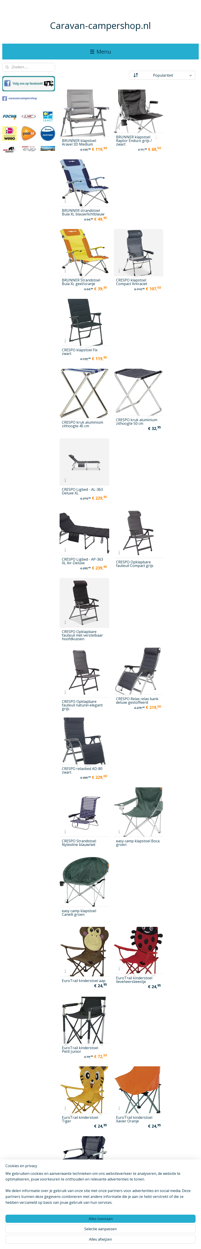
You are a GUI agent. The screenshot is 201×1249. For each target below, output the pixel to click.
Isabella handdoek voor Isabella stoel (77, 838)
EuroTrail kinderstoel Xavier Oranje (128, 581)
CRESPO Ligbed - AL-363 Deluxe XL (175, 263)
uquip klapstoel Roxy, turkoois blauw (80, 962)
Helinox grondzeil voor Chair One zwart (81, 711)
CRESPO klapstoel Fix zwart (175, 199)
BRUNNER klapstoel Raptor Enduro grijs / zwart (128, 134)
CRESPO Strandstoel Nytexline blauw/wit (79, 456)
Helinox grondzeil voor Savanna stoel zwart (129, 711)
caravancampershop (19, 98)
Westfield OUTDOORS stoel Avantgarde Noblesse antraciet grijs (176, 1149)
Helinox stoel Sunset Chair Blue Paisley (175, 711)
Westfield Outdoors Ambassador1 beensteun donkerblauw (126, 1022)
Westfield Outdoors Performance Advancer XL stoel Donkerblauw (129, 1151)
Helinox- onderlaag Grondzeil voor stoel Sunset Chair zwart (79, 776)
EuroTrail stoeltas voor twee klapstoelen (129, 644)
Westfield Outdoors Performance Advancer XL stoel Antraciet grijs (81, 1151)
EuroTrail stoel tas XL (80, 645)
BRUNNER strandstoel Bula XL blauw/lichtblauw (177, 134)
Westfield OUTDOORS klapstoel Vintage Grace (128, 1087)
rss (99, 1240)
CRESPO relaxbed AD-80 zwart (176, 390)
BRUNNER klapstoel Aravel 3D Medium (79, 136)
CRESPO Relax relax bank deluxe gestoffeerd (126, 388)
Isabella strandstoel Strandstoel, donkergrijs (78, 897)
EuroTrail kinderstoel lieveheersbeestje (128, 517)
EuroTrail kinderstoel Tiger (80, 581)
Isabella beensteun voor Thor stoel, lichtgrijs (174, 770)
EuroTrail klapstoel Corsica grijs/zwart (174, 583)
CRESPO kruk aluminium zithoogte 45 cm (79, 267)
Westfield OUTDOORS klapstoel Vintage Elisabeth (80, 1094)
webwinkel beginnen (116, 1240)
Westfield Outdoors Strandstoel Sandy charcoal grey (126, 1221)
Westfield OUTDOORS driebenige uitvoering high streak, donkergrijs (176, 1022)
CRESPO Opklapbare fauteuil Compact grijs (128, 329)
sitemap (89, 1240)
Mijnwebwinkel (156, 1240)
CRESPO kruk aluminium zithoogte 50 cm (127, 261)
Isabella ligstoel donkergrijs (123, 835)
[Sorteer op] (162, 75)
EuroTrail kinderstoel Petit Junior (176, 517)
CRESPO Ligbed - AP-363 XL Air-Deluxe (79, 327)
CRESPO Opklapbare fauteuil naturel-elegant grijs (79, 395)
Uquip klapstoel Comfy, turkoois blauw (177, 898)
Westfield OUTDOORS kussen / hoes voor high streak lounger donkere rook (176, 1086)
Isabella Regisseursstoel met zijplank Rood (175, 839)
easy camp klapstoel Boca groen (127, 456)
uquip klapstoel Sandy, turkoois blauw (129, 962)
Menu (100, 51)
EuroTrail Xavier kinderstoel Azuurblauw (171, 642)
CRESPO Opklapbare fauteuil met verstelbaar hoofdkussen (175, 330)
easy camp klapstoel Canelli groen (175, 456)
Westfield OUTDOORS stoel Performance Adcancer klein (80, 1214)
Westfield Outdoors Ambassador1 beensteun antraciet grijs (79, 1022)
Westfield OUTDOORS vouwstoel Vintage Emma (176, 1214)
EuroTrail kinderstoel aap (80, 517)
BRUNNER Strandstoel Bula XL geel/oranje (81, 199)
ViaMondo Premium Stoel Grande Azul (174, 962)
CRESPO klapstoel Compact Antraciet (125, 199)
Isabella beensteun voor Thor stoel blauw (129, 774)
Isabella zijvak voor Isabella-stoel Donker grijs (128, 897)
